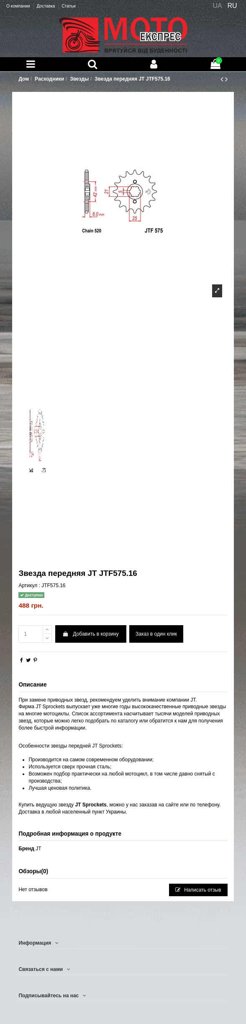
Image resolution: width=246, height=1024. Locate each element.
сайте (172, 805)
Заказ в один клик (156, 634)
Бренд (26, 849)
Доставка (46, 6)
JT (38, 849)
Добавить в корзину (91, 634)
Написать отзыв (198, 890)
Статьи (68, 6)
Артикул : (29, 585)
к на (179, 721)
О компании (18, 6)
